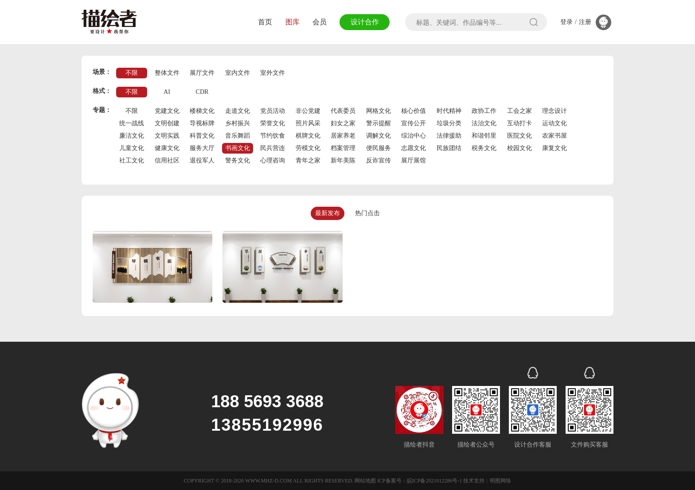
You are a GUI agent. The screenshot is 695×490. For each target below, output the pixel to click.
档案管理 (343, 148)
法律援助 (449, 135)
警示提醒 (378, 123)
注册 (585, 22)
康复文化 (554, 148)
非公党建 (308, 111)
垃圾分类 (449, 123)
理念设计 (554, 111)
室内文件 (237, 72)
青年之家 (308, 160)
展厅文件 (202, 72)
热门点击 (367, 213)
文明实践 (167, 135)
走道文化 (237, 111)
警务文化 (237, 160)
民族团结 (449, 148)
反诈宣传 (378, 160)
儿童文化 (131, 148)
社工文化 (131, 160)
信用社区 (167, 160)
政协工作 (484, 111)
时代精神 (449, 111)
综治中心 (413, 135)
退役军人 (202, 160)
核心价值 (413, 111)
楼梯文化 (202, 111)
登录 (566, 22)
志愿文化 (413, 148)
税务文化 (484, 148)
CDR (202, 92)
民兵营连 (272, 148)
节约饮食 (272, 135)
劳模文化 (308, 148)
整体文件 (167, 72)
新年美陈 (343, 160)
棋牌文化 (308, 135)
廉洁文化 (131, 135)
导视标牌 (202, 123)
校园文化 (519, 148)
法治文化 (484, 123)
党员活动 (272, 111)
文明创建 (167, 123)
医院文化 (519, 135)
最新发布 (327, 213)
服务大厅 (202, 148)
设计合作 (365, 22)
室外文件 (272, 72)
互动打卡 (519, 123)
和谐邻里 (484, 135)
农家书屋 (554, 135)
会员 (319, 22)
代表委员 (343, 111)
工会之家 (519, 111)
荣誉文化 (272, 123)
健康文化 (167, 148)
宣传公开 (413, 123)
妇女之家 (343, 123)
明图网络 (500, 481)
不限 (131, 72)
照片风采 (308, 123)
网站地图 (365, 481)
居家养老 (343, 135)
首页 (265, 22)
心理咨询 (272, 160)
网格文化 (378, 111)
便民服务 (378, 148)
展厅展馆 (413, 160)
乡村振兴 (237, 123)
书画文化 (237, 148)
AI (167, 92)
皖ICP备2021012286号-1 (434, 481)
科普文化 (202, 135)
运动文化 (554, 123)
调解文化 (378, 135)
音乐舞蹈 (237, 135)
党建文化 (167, 111)
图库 (292, 22)
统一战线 (131, 123)
